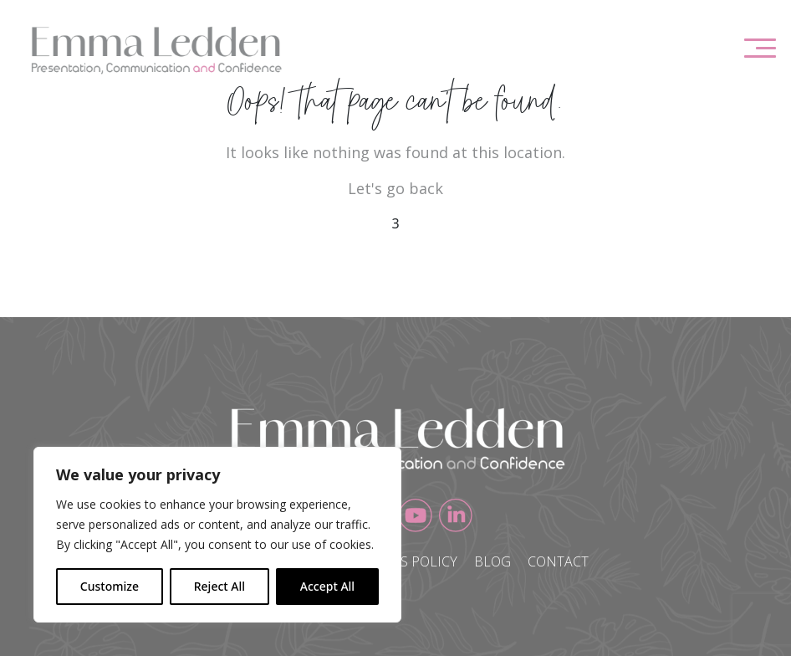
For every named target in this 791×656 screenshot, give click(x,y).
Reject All (219, 586)
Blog (492, 561)
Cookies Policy (404, 561)
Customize (109, 586)
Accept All (327, 586)
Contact (558, 561)
